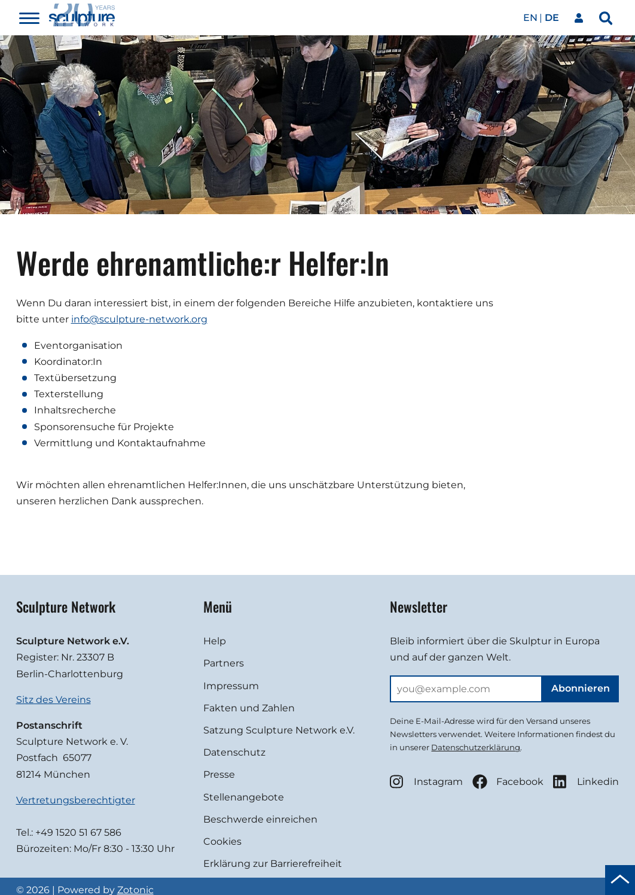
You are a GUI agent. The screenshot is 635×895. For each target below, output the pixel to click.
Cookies (222, 841)
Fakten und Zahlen (249, 708)
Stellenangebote (243, 797)
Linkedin (586, 781)
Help (214, 641)
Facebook (508, 781)
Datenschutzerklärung (475, 747)
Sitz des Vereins (53, 699)
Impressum (231, 686)
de (552, 17)
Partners (223, 663)
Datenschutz (234, 752)
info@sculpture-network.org (139, 319)
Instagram (426, 781)
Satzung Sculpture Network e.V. (279, 730)
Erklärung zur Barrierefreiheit (272, 863)
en (530, 17)
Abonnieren (580, 688)
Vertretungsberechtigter (75, 800)
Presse (219, 774)
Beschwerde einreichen (260, 819)
